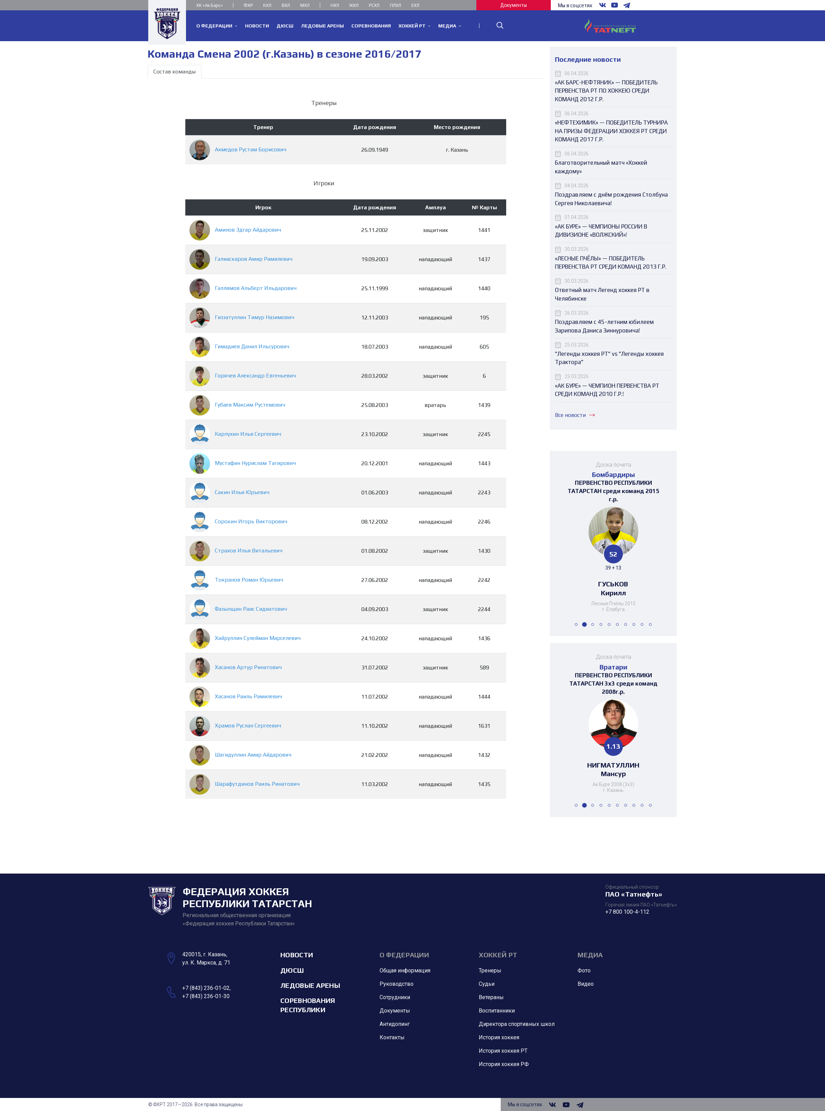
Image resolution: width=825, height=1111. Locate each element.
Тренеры (490, 970)
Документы (513, 5)
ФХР (248, 5)
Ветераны (491, 997)
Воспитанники (497, 1010)
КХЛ (267, 5)
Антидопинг (395, 1024)
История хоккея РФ (504, 1064)
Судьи (487, 984)
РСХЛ (374, 5)
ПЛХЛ (395, 5)
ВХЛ (286, 5)
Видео (586, 984)
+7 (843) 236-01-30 (206, 996)
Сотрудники (395, 997)
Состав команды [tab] (174, 71)
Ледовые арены (310, 985)
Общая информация (405, 970)
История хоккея (499, 1037)
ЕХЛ (415, 5)
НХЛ (334, 5)
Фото (584, 970)
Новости (296, 955)
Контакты (392, 1037)
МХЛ (305, 5)
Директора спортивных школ (517, 1024)
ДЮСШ (292, 970)
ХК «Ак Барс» (209, 5)
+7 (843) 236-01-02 (206, 988)
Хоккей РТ (498, 955)
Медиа (590, 955)
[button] (576, 624)
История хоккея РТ (503, 1051)
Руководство (397, 984)
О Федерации (404, 955)
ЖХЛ (354, 5)
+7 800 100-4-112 (627, 912)
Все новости (575, 415)
